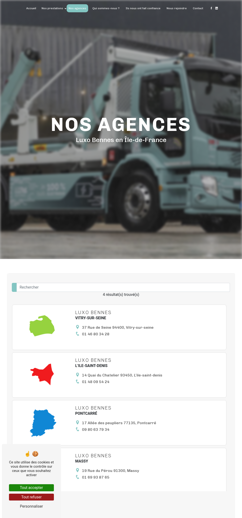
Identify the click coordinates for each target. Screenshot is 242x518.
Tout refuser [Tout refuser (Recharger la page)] (31, 497)
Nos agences (77, 8)
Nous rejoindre (177, 8)
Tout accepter (31, 487)
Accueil (31, 8)
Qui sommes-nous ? (106, 8)
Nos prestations (52, 8)
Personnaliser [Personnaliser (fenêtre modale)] (31, 506)
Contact (198, 8)
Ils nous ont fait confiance (143, 8)
